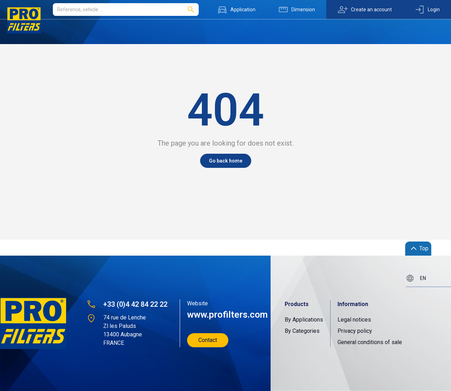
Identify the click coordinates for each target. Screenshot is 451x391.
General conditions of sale (370, 342)
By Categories (302, 331)
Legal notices (354, 319)
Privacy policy (355, 331)
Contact (207, 340)
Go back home (225, 160)
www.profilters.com (226, 314)
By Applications (304, 319)
